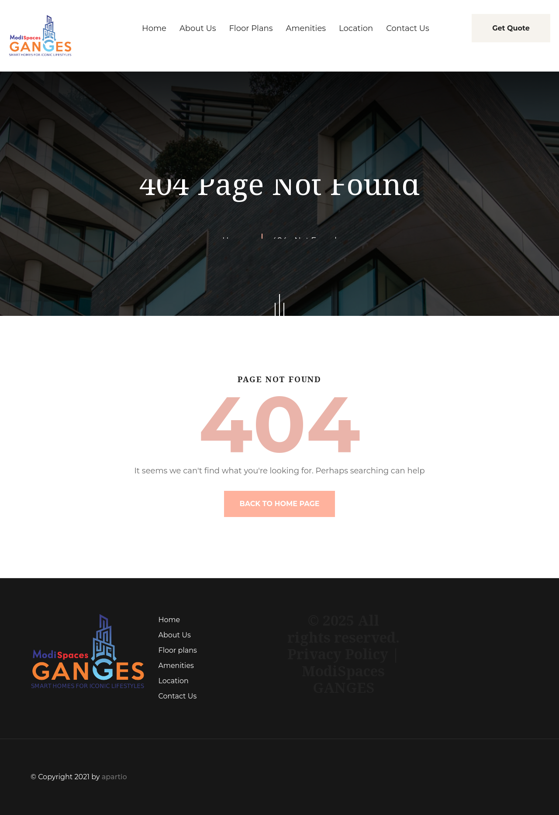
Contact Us (178, 696)
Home (169, 620)
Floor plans (178, 650)
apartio (114, 777)
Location (174, 681)
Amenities (176, 665)
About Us (175, 635)
